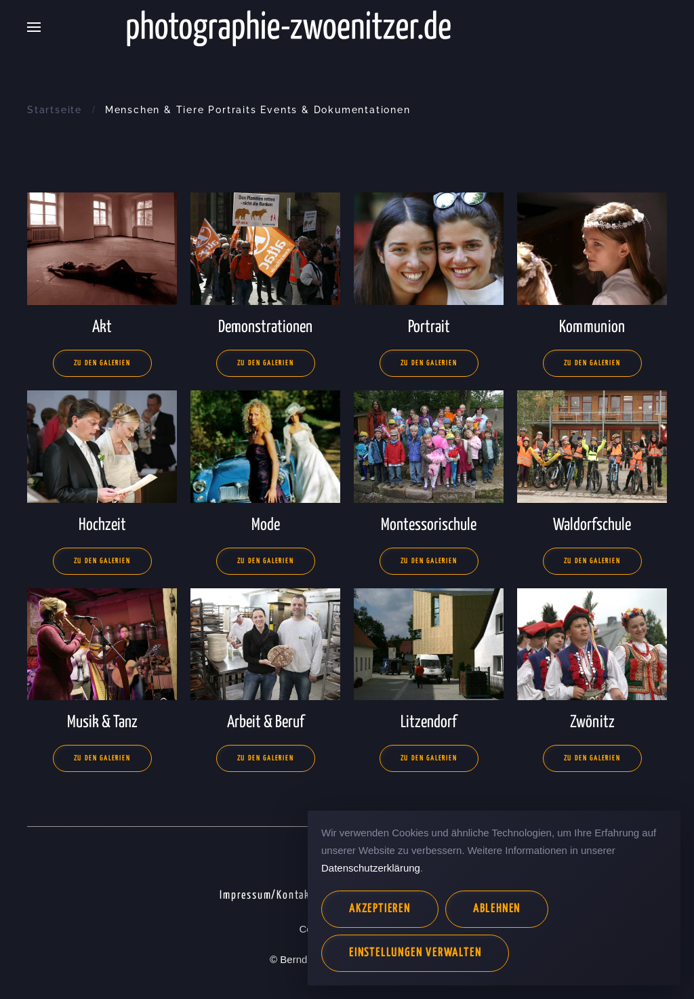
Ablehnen (496, 909)
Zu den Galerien (102, 363)
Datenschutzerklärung (370, 868)
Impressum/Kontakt (267, 895)
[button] (34, 27)
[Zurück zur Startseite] (347, 27)
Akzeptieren (380, 909)
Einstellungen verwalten (415, 953)
